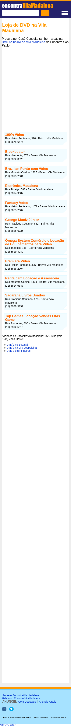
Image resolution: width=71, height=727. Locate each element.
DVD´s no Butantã (17, 344)
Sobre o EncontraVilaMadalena (20, 695)
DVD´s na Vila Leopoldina (21, 347)
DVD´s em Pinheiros (18, 350)
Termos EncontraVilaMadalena (16, 717)
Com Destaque (27, 701)
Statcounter (8, 725)
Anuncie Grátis (47, 701)
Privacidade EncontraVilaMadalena (50, 717)
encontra (27, 5)
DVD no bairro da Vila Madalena (23, 42)
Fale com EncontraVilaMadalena (21, 698)
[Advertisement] (35, 86)
